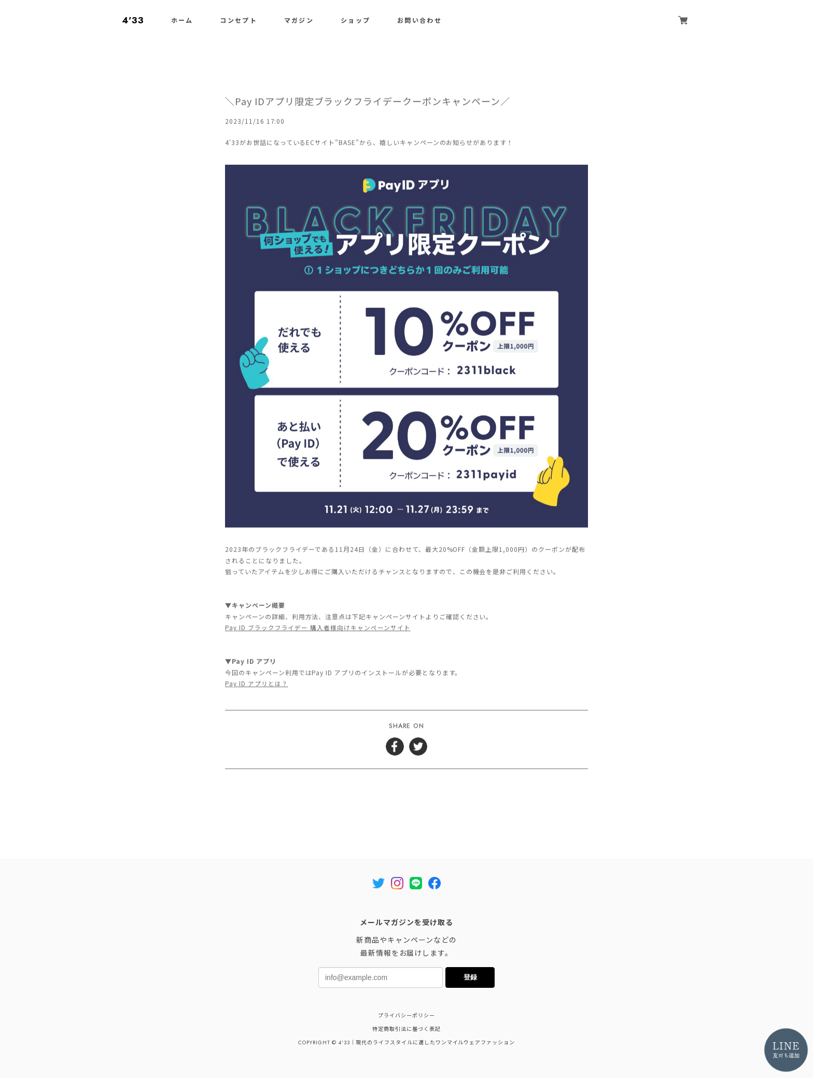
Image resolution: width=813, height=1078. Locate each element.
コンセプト (238, 20)
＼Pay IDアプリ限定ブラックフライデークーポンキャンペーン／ (367, 102)
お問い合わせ (419, 20)
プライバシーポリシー (406, 1015)
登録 (470, 977)
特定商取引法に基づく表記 (406, 1029)
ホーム (182, 20)
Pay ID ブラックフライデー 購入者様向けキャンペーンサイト (318, 629)
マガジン (299, 20)
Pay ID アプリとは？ (256, 684)
